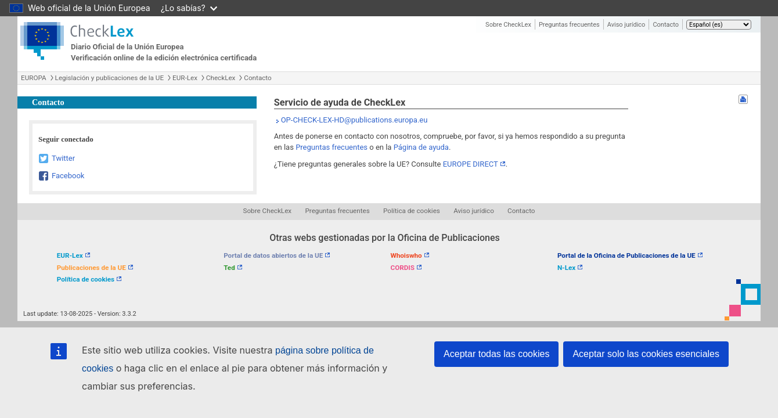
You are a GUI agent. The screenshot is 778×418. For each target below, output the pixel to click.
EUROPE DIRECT (470, 164)
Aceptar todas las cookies (496, 354)
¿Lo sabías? (189, 8)
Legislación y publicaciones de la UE (109, 78)
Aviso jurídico (626, 24)
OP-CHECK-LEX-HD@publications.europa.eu (354, 120)
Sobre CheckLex (508, 24)
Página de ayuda (421, 147)
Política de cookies (411, 211)
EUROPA (33, 78)
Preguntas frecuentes (569, 24)
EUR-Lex (184, 78)
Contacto (666, 24)
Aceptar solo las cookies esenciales (645, 354)
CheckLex (221, 78)
